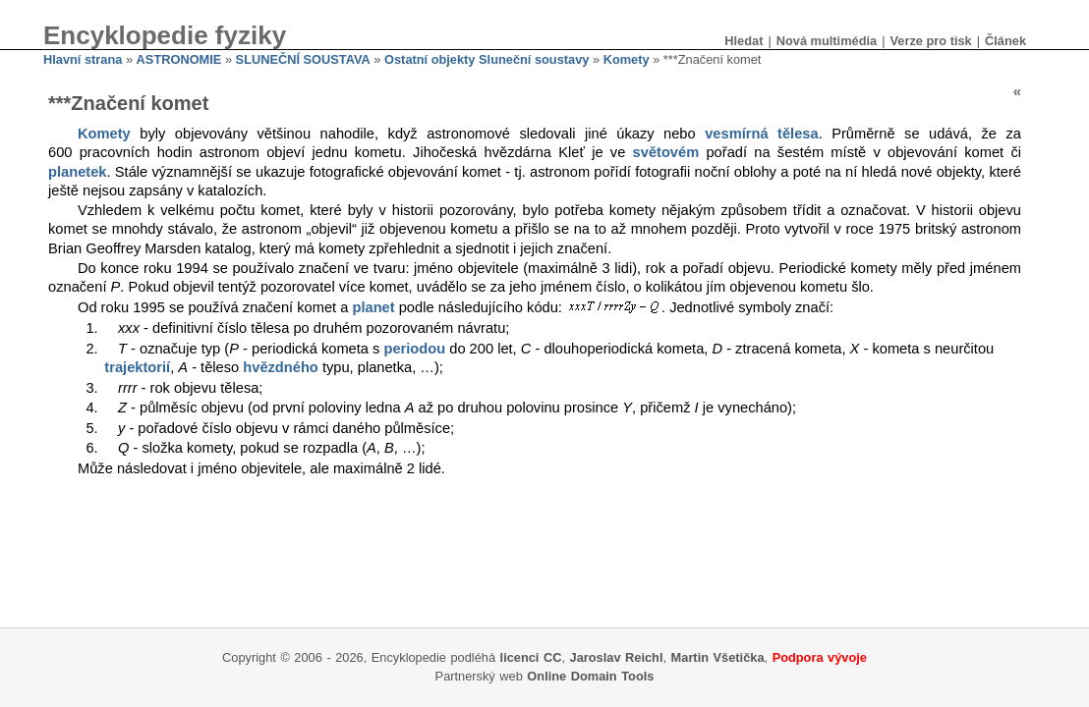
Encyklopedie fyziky (164, 35)
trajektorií (137, 367)
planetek (77, 172)
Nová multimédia (826, 40)
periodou (414, 348)
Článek (1005, 40)
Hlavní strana (82, 59)
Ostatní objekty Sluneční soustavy (486, 59)
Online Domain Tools (590, 676)
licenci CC (531, 657)
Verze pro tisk (930, 40)
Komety (626, 59)
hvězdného (280, 367)
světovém (666, 152)
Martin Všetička (718, 657)
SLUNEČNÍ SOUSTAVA (303, 59)
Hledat (743, 40)
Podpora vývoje (820, 657)
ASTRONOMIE (179, 59)
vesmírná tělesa (761, 133)
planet (373, 307)
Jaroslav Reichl (616, 657)
